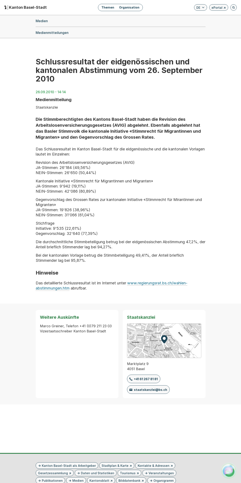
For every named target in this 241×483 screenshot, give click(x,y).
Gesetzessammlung (53, 473)
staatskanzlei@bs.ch (150, 389)
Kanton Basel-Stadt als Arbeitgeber (69, 465)
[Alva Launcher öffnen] (229, 471)
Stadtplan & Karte (115, 465)
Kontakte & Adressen (153, 465)
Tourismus (128, 473)
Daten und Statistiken (97, 473)
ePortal (218, 8)
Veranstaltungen (161, 473)
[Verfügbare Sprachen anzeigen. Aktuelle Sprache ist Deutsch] (200, 7)
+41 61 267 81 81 (146, 379)
